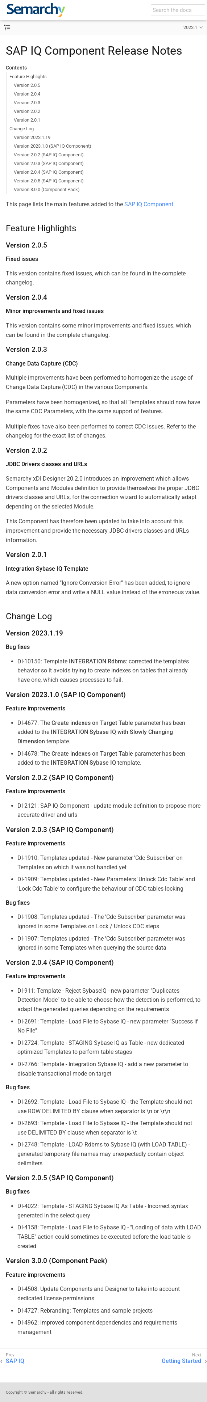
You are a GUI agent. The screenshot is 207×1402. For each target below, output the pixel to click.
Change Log (21, 128)
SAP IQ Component (148, 204)
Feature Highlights (28, 76)
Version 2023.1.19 (32, 137)
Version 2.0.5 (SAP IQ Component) (49, 180)
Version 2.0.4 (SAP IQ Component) (49, 172)
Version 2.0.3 (27, 102)
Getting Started (181, 1360)
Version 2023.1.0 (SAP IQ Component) (52, 146)
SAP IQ (15, 1360)
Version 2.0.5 (27, 85)
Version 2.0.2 (27, 111)
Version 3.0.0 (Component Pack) (47, 189)
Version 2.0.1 (27, 120)
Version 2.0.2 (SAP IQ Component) (49, 154)
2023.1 (190, 27)
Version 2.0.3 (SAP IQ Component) (49, 163)
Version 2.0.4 (27, 94)
